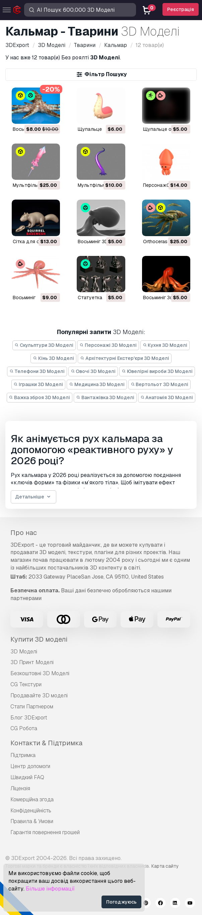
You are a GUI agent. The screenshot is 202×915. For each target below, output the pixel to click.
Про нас (23, 532)
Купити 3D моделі (38, 639)
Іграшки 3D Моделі (38, 384)
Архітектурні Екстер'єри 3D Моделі (124, 358)
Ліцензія (20, 788)
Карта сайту (165, 866)
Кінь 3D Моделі (53, 358)
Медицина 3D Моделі (97, 384)
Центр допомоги (30, 766)
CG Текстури (26, 684)
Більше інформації (50, 888)
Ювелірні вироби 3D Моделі (157, 371)
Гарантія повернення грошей (45, 832)
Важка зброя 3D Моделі (39, 397)
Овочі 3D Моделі (93, 371)
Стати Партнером (31, 706)
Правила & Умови (31, 821)
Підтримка (23, 755)
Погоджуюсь (121, 902)
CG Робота (23, 728)
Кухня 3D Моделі (165, 345)
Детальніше (33, 497)
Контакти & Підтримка (46, 743)
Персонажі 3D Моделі (108, 345)
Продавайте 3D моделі (39, 695)
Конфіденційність (30, 810)
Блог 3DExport (28, 717)
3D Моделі (23, 651)
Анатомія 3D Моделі (166, 397)
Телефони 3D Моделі (37, 371)
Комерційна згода (32, 799)
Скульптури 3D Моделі (44, 345)
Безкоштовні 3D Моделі (39, 673)
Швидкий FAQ (27, 777)
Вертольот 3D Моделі (160, 384)
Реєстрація (180, 9)
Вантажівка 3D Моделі (105, 397)
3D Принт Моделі (32, 662)
